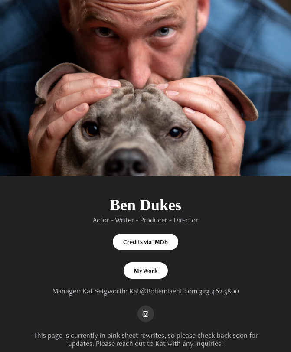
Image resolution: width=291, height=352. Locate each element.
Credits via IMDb (145, 242)
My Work (145, 270)
